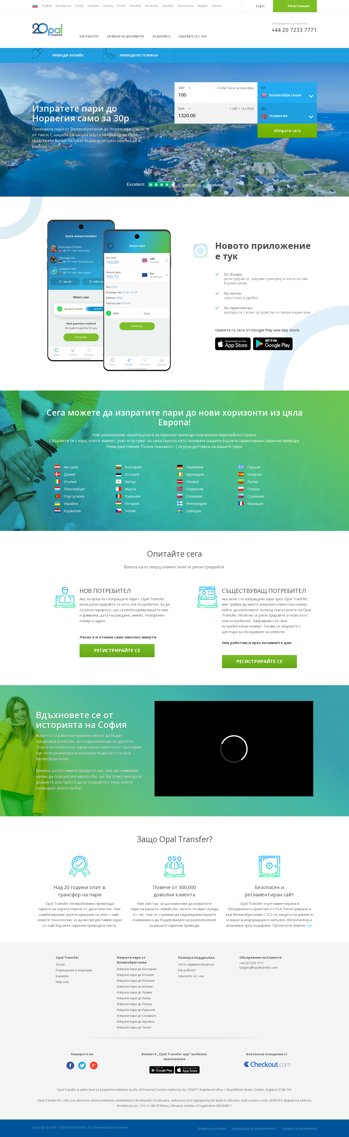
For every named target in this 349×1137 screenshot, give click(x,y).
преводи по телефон (139, 55)
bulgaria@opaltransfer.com (258, 967)
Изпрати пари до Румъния (136, 1010)
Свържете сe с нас (191, 976)
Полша (248, 489)
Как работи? (89, 36)
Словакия (189, 496)
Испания (250, 474)
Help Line (62, 982)
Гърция (249, 467)
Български (63, 6)
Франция (250, 503)
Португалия (69, 496)
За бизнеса (161, 36)
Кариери (62, 976)
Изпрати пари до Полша (134, 1004)
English (47, 6)
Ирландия (190, 474)
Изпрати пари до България (136, 969)
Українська (185, 6)
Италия (65, 481)
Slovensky (151, 6)
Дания (65, 474)
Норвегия (190, 489)
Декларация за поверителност (253, 1129)
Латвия (188, 481)
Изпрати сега (287, 130)
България (128, 467)
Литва (248, 481)
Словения (251, 496)
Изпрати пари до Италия (135, 986)
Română (135, 6)
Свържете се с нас (193, 36)
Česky (79, 6)
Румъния (128, 496)
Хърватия (68, 511)
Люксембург (70, 489)
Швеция (189, 511)
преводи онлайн (67, 55)
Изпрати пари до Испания (136, 981)
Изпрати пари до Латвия (134, 992)
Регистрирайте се (117, 650)
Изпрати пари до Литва (133, 998)
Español (168, 6)
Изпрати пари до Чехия (134, 1027)
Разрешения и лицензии (74, 970)
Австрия (66, 467)
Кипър (126, 481)
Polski (121, 6)
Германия (190, 467)
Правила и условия (211, 1129)
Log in (260, 6)
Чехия (126, 511)
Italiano (217, 6)
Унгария (127, 503)
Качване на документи (125, 36)
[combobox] (289, 94)
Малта (126, 489)
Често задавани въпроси (196, 964)
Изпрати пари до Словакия (136, 1016)
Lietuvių (108, 6)
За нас (60, 964)
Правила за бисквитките (299, 1129)
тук (309, 925)
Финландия (191, 503)
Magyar (203, 6)
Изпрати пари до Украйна (136, 1021)
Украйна (66, 503)
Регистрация (299, 6)
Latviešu (93, 6)
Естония (127, 474)
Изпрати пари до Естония (135, 975)
